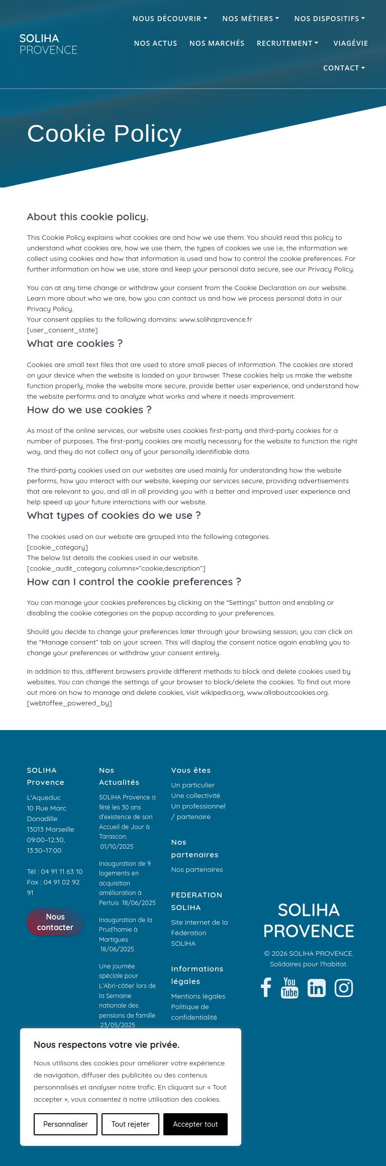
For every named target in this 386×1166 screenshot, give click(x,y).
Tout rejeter (131, 1124)
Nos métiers (247, 18)
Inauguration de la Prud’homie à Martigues (125, 929)
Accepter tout (195, 1124)
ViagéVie (351, 43)
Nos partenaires (197, 869)
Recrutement (285, 43)
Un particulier (193, 784)
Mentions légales (198, 996)
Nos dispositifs (326, 18)
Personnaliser (65, 1124)
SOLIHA (48, 44)
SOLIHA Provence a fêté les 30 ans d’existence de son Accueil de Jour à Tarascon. (127, 816)
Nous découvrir (167, 18)
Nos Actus (155, 43)
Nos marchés (217, 43)
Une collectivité (196, 795)
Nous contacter (55, 922)
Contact (341, 67)
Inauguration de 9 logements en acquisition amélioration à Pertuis (125, 883)
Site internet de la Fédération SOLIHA (199, 933)
